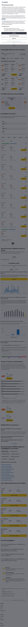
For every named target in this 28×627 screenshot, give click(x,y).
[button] (14, 33)
